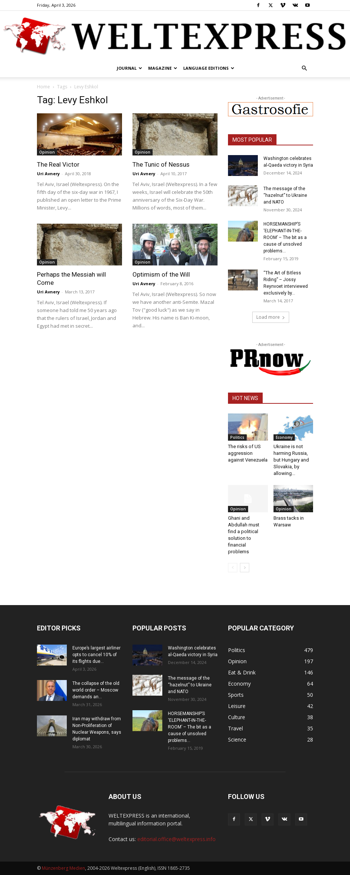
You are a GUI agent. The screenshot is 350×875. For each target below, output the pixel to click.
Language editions (208, 68)
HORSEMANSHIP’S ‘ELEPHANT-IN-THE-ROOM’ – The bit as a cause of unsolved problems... (285, 237)
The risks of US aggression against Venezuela (248, 453)
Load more (270, 317)
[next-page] (244, 567)
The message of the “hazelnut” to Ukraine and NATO (285, 195)
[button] (304, 68)
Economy (284, 437)
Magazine (162, 68)
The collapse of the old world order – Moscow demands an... (95, 690)
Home (43, 87)
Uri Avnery (48, 173)
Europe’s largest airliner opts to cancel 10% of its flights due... (96, 654)
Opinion (47, 152)
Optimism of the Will (161, 274)
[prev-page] (232, 567)
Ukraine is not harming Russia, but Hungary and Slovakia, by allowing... (291, 460)
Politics (237, 437)
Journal (129, 68)
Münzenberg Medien (63, 868)
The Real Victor (58, 164)
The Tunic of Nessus (161, 164)
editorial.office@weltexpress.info (176, 839)
